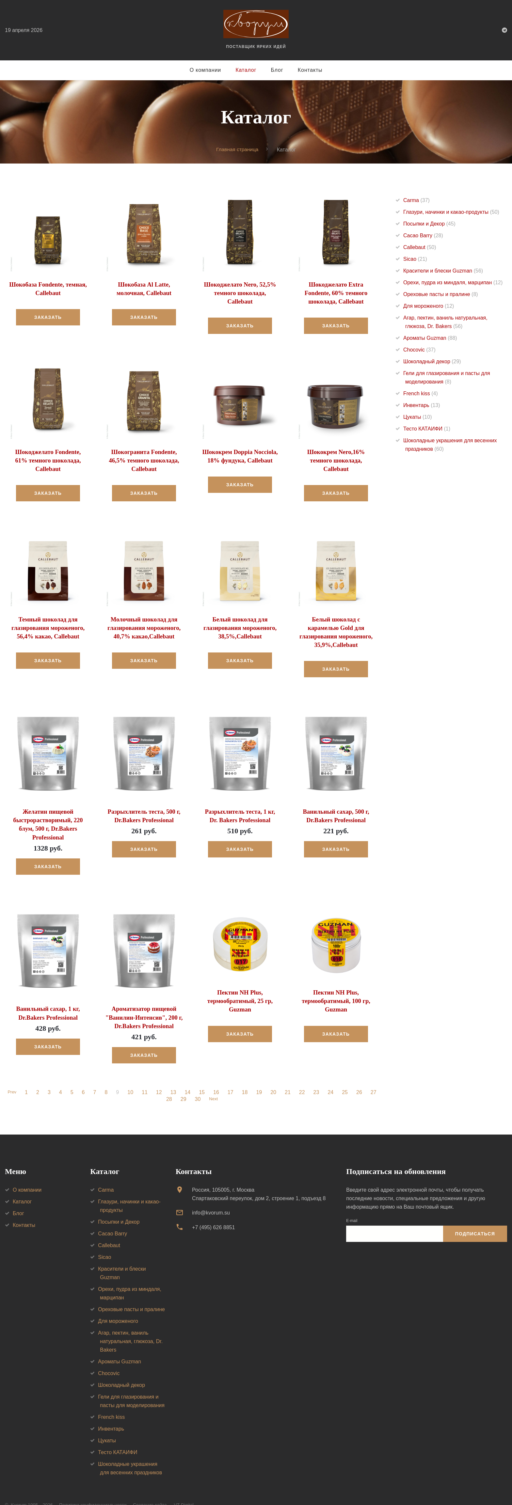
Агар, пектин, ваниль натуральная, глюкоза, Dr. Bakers (130, 1327)
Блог (277, 70)
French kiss (420, 393)
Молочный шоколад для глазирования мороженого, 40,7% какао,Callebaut (143, 625)
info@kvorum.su (211, 1199)
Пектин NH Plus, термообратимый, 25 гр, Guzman (240, 987)
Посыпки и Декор (429, 224)
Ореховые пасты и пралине (440, 294)
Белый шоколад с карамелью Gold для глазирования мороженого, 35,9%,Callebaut (336, 625)
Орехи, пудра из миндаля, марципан (453, 282)
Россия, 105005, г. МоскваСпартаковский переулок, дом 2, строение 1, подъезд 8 (259, 1180)
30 (197, 1085)
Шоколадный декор (432, 361)
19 (260, 1078)
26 (360, 1078)
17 (231, 1078)
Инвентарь (421, 405)
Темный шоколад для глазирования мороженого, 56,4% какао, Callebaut (47, 625)
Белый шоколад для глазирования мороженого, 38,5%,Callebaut (239, 625)
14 (189, 1078)
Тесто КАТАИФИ (426, 428)
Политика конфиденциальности (93, 1491)
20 (274, 1078)
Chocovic (419, 350)
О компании (205, 70)
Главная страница (237, 149)
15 (203, 1078)
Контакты (310, 70)
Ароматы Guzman (430, 338)
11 (146, 1078)
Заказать (48, 317)
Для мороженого (428, 306)
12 (160, 1078)
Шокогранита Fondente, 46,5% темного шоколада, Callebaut (144, 458)
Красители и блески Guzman (443, 271)
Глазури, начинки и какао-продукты (451, 212)
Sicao (415, 259)
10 (131, 1078)
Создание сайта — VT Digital (163, 1491)
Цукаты (417, 417)
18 (246, 1078)
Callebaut (419, 247)
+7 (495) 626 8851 (213, 1213)
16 (217, 1078)
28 (168, 1085)
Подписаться (475, 1220)
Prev (12, 1078)
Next (213, 1085)
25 (346, 1078)
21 (289, 1078)
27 (374, 1078)
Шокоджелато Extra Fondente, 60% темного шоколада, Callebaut (336, 292)
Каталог (245, 70)
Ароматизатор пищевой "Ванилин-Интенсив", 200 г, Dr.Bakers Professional (143, 1004)
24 (332, 1078)
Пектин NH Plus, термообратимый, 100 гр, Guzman (336, 987)
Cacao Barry (423, 235)
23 (317, 1078)
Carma (416, 200)
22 (303, 1078)
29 (182, 1085)
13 (174, 1078)
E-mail (351, 1207)
